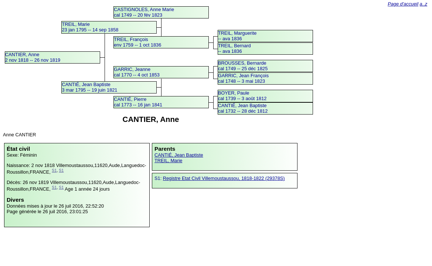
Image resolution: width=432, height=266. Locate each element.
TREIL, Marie (168, 160)
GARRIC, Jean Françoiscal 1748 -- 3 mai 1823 (243, 78)
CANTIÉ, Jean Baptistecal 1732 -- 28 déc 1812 (243, 108)
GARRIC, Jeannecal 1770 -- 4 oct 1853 (137, 72)
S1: (158, 178)
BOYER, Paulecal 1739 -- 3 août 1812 (242, 95)
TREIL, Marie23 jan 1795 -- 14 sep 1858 (90, 27)
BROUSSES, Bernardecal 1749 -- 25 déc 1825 (243, 65)
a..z (424, 4)
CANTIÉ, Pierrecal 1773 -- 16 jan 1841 (138, 102)
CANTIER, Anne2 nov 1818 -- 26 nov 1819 (32, 57)
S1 (54, 170)
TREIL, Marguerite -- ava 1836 (237, 35)
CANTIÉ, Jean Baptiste (178, 155)
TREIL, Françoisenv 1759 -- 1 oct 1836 (137, 42)
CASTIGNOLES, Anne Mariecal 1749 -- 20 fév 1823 (144, 12)
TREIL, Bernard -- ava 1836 (234, 48)
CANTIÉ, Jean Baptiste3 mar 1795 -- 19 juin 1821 (89, 87)
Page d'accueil (403, 4)
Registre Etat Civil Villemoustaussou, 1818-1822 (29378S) (224, 178)
